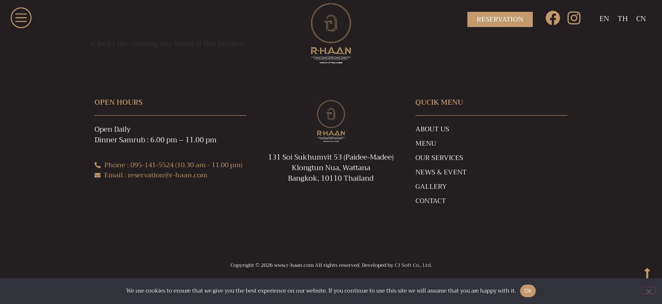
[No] (648, 290)
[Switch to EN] (604, 19)
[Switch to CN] (641, 19)
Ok (528, 291)
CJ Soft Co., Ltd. (413, 265)
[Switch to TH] (622, 19)
